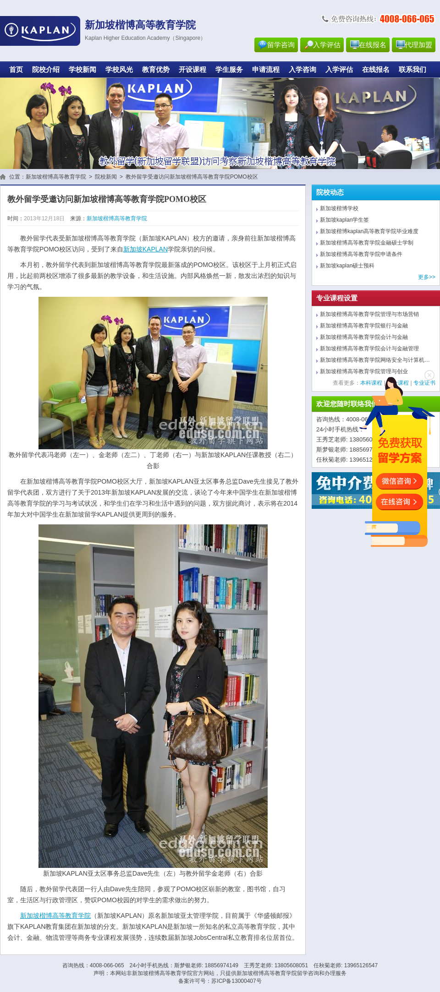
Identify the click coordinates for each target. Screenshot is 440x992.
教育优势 (156, 69)
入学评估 (327, 45)
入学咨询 (302, 69)
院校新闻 (106, 177)
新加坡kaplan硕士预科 (347, 265)
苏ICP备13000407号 (236, 981)
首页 (16, 69)
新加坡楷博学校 (339, 208)
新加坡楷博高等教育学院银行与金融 (364, 325)
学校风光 (119, 69)
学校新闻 (82, 69)
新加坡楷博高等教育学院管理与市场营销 (369, 314)
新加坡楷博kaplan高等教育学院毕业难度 (369, 231)
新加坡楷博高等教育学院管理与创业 (364, 371)
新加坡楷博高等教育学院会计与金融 (364, 337)
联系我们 (412, 69)
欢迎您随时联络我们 (347, 404)
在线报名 (372, 45)
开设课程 (192, 69)
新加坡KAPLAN (145, 249)
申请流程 (266, 69)
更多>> (426, 277)
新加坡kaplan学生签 (344, 220)
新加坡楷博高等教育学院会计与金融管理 (369, 348)
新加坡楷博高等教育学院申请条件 (361, 254)
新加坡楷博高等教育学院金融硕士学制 (366, 243)
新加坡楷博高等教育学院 (56, 177)
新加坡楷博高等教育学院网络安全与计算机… (375, 360)
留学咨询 (281, 45)
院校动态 (330, 192)
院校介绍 (46, 69)
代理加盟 (418, 45)
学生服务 (229, 69)
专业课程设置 (337, 298)
